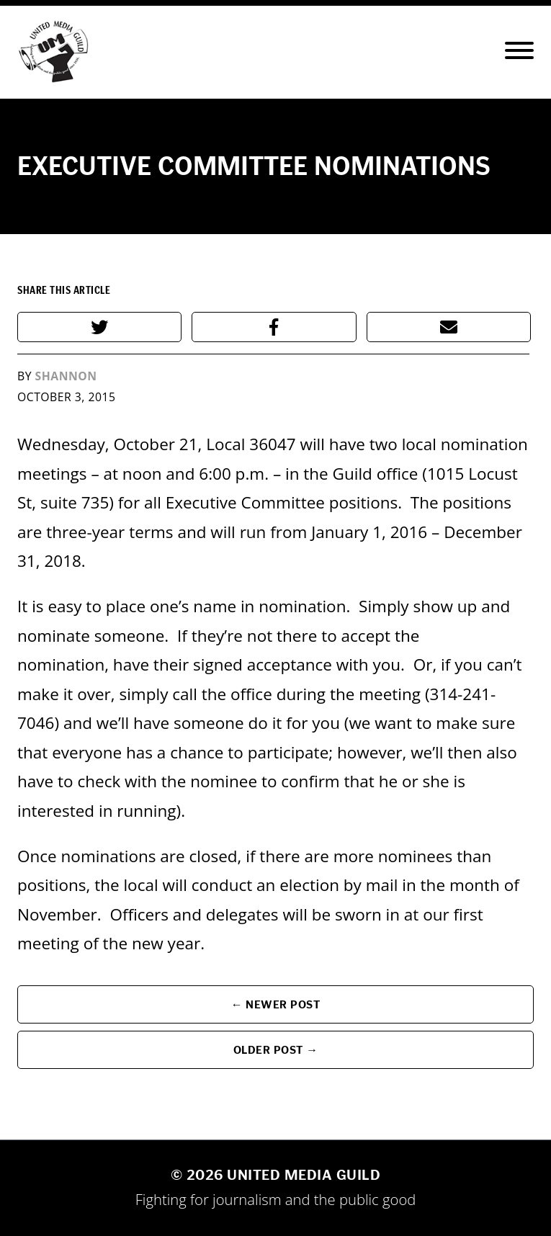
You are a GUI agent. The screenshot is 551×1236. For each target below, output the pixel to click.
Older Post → (275, 1050)
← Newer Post (276, 1004)
